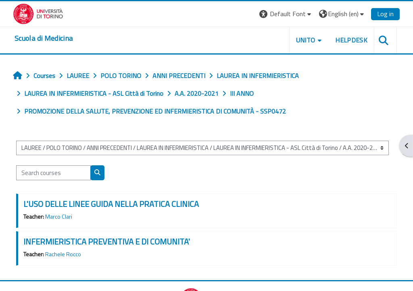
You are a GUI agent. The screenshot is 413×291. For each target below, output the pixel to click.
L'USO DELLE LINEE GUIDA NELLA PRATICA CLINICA (111, 204)
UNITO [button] (305, 40)
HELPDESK (351, 40)
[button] (286, 14)
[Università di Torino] (38, 13)
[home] (44, 38)
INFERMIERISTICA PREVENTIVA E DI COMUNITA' (106, 241)
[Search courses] (53, 172)
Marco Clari (58, 216)
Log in (385, 14)
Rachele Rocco (63, 254)
